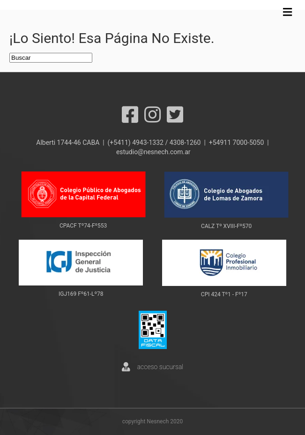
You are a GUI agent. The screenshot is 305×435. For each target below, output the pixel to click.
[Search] (50, 58)
